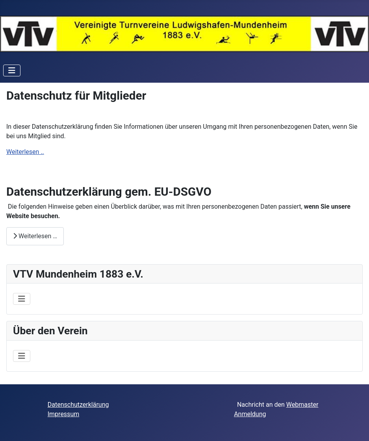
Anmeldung (250, 414)
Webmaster (302, 404)
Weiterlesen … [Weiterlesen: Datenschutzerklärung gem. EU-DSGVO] (35, 236)
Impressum (64, 414)
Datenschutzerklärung (78, 404)
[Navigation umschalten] (11, 70)
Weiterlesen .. (25, 152)
